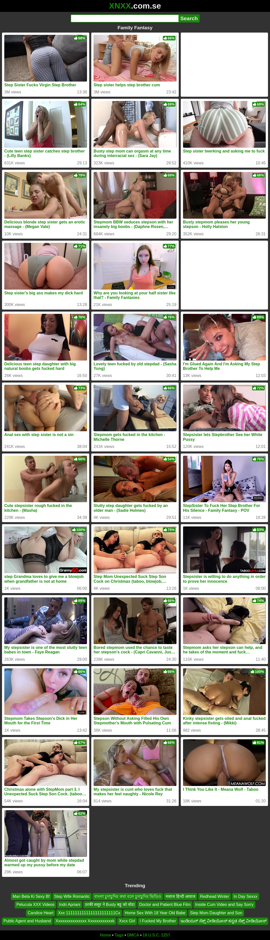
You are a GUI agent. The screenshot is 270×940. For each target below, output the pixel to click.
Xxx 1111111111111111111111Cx (89, 912)
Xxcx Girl (127, 921)
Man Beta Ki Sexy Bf (31, 896)
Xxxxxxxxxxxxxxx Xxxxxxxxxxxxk (84, 921)
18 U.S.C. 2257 (156, 935)
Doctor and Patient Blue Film (165, 904)
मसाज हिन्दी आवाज (180, 896)
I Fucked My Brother (158, 921)
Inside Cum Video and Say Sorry (224, 904)
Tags (119, 935)
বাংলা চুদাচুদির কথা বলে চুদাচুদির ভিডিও (127, 896)
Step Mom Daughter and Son (216, 912)
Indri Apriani (69, 904)
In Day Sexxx (245, 896)
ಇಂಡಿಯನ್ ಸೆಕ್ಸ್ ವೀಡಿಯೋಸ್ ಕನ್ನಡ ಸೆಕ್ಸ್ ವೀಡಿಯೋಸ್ (223, 921)
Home (105, 935)
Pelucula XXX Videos (35, 904)
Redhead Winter (214, 896)
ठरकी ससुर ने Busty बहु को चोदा (110, 904)
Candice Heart (40, 912)
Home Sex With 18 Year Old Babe (155, 912)
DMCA (133, 935)
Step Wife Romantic (72, 896)
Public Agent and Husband (27, 921)
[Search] (125, 18)
